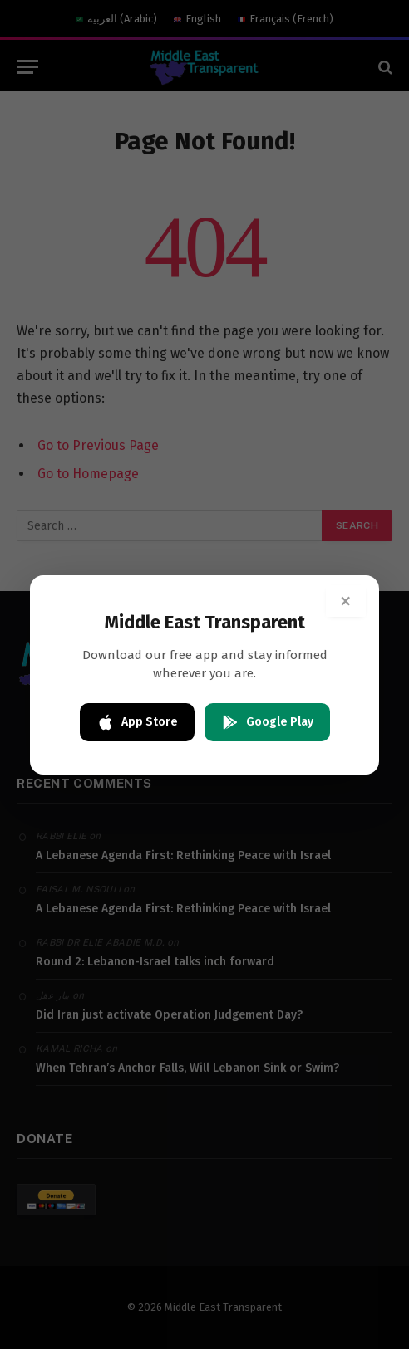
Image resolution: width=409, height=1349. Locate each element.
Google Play (267, 722)
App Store (137, 722)
